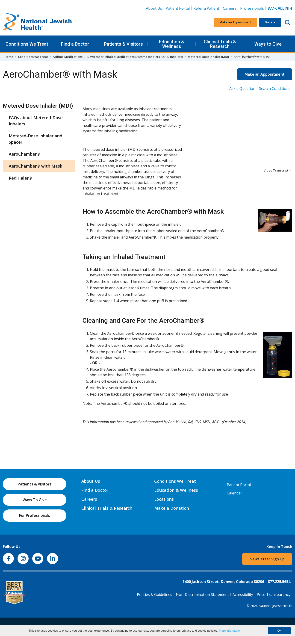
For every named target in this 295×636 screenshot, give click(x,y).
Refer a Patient (206, 8)
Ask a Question (242, 88)
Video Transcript (278, 170)
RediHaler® (20, 178)
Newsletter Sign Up (267, 559)
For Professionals (34, 515)
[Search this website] (287, 22)
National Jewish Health (275, 605)
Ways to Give (268, 44)
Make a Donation (171, 508)
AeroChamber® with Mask (35, 166)
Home (9, 57)
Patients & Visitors (123, 44)
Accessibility (243, 594)
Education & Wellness (171, 44)
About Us (154, 8)
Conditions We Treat (27, 44)
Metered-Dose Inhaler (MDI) (208, 57)
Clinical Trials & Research (220, 44)
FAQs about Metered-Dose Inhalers (36, 121)
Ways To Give (35, 499)
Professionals (252, 8)
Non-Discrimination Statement (202, 594)
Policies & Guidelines (154, 594)
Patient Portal (178, 8)
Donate (270, 22)
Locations (164, 499)
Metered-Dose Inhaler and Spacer (35, 139)
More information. (230, 630)
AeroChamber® (24, 154)
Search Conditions (274, 88)
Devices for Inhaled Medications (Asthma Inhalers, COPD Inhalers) (135, 57)
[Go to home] (37, 22)
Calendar (234, 493)
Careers (229, 8)
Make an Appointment (235, 22)
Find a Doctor (75, 44)
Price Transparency (273, 594)
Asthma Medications (68, 57)
